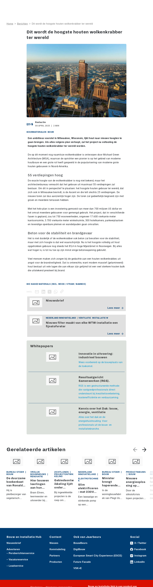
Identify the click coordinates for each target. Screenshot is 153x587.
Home (10, 23)
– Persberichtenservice (20, 553)
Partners (54, 555)
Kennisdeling (57, 549)
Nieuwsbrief (14, 543)
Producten (55, 562)
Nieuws (53, 543)
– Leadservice (15, 566)
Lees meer (115, 308)
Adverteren (13, 549)
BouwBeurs (80, 543)
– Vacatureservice (17, 559)
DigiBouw (79, 549)
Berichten (22, 23)
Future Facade (82, 562)
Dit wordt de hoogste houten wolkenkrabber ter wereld (62, 23)
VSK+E (78, 568)
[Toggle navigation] (143, 5)
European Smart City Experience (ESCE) (98, 555)
